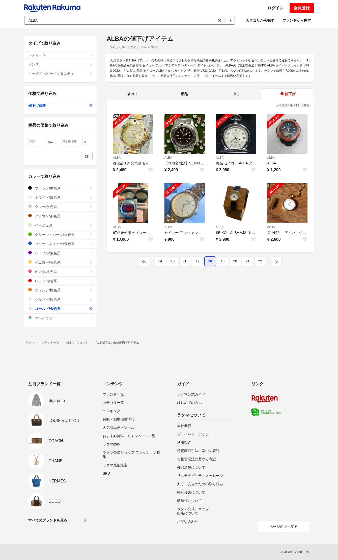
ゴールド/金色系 (60, 308)
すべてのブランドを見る (47, 520)
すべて (132, 94)
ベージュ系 (60, 225)
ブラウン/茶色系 (60, 216)
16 (185, 261)
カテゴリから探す (260, 20)
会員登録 (302, 8)
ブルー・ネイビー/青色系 (60, 243)
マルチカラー (60, 318)
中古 (236, 94)
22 (260, 261)
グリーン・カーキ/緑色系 (60, 234)
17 (198, 261)
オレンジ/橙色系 (60, 290)
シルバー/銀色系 (60, 299)
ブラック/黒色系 (60, 188)
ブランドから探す (297, 20)
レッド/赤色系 (60, 281)
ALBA (117, 157)
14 (160, 261)
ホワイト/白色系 (60, 197)
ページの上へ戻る (283, 526)
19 (223, 261)
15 (173, 261)
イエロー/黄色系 (60, 262)
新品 (184, 94)
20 (235, 261)
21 (248, 261)
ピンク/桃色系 (60, 271)
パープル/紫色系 (60, 253)
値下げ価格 (60, 105)
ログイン (275, 8)
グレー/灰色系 (60, 206)
